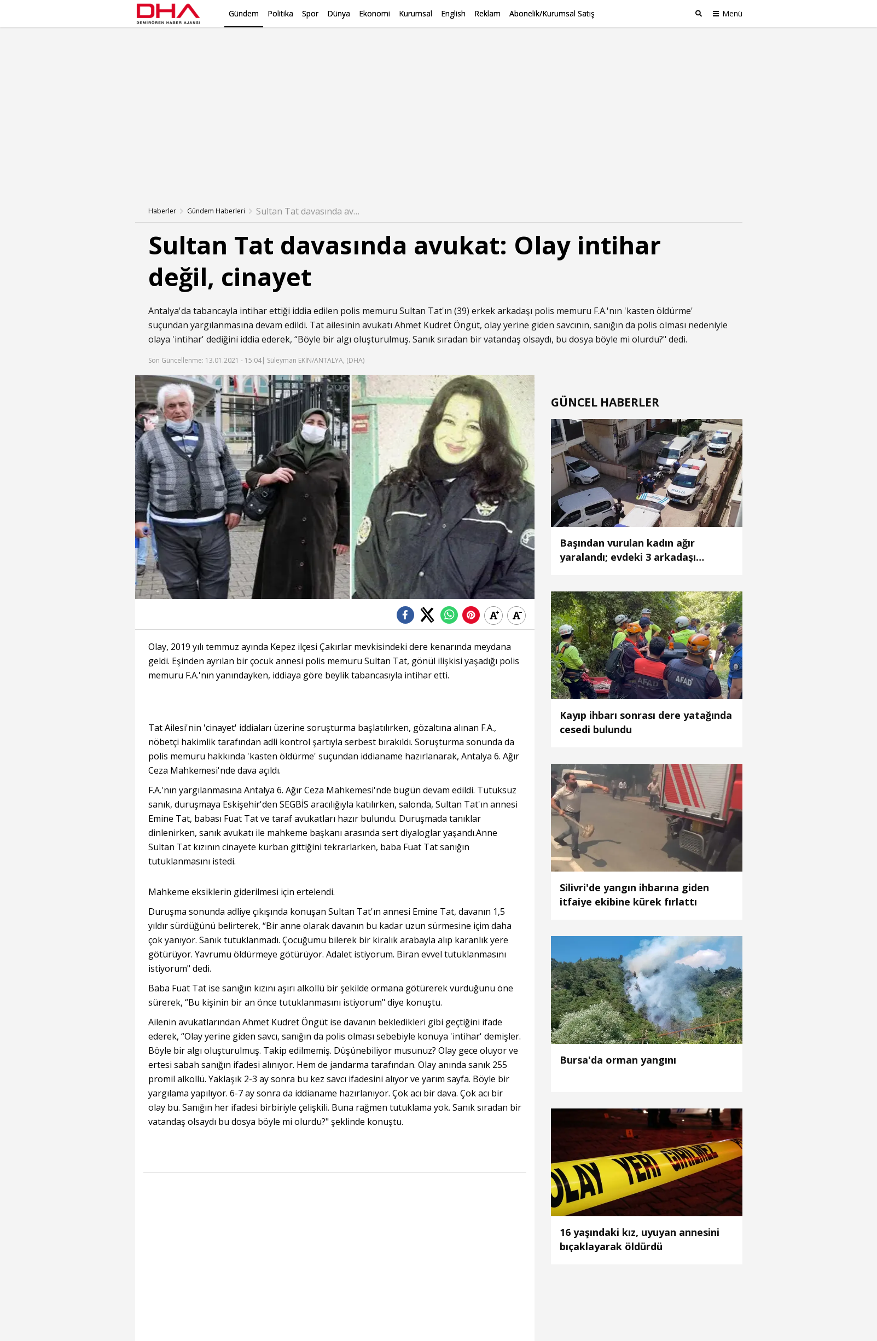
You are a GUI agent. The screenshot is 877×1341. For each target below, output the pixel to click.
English (453, 13)
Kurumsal (415, 13)
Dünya (338, 13)
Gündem (244, 13)
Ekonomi (374, 13)
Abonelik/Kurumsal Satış (552, 13)
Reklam (487, 13)
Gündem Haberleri (216, 210)
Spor (310, 13)
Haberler (162, 210)
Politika (280, 13)
